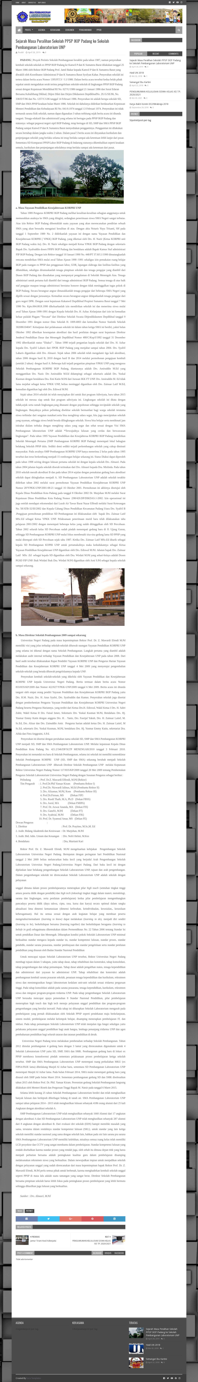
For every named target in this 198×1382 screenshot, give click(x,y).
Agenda (41, 29)
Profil (28, 29)
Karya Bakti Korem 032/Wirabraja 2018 (149, 104)
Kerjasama (55, 29)
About (24, 2)
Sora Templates (33, 1378)
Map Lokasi (42, 2)
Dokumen (69, 29)
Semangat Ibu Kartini (140, 82)
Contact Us (32, 2)
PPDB (99, 29)
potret (29, 1211)
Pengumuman (85, 29)
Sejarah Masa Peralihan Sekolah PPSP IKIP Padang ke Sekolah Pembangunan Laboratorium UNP (162, 1332)
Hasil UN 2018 (137, 72)
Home (17, 2)
